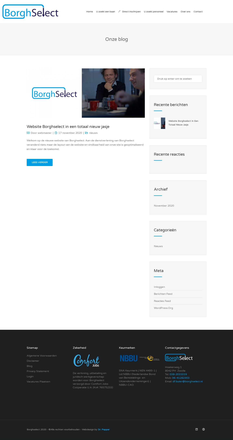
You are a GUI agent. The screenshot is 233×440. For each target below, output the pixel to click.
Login (30, 376)
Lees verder (40, 162)
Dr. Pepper (104, 429)
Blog (29, 366)
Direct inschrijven (129, 11)
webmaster (45, 133)
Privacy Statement (38, 371)
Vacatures (172, 11)
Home (89, 11)
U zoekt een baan (105, 11)
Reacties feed (162, 301)
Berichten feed (163, 294)
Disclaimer (33, 361)
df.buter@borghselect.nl (188, 381)
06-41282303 (180, 378)
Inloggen (159, 287)
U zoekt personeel (153, 11)
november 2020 (164, 205)
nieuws (93, 133)
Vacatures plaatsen (38, 381)
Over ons (185, 11)
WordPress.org (163, 308)
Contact (198, 11)
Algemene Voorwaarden (42, 355)
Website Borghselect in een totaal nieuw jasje (68, 126)
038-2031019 (178, 374)
